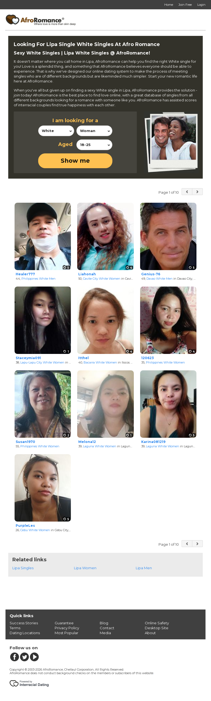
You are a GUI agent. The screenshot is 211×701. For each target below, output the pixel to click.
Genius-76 (150, 274)
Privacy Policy (67, 628)
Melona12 (87, 442)
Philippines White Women (165, 362)
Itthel (83, 358)
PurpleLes (25, 525)
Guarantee (64, 623)
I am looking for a (75, 121)
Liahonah (87, 274)
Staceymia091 (28, 358)
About (150, 633)
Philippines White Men (38, 279)
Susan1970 (25, 442)
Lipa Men (144, 568)
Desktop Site (156, 628)
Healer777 (25, 274)
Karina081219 (153, 442)
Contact (107, 628)
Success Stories (24, 623)
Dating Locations (25, 633)
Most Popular (66, 633)
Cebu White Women (35, 530)
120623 (147, 358)
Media (105, 633)
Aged (65, 144)
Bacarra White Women (100, 362)
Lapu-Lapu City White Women (42, 362)
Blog (104, 623)
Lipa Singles (23, 568)
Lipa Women (85, 568)
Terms (15, 628)
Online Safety (157, 623)
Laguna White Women (99, 446)
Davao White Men (159, 279)
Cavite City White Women (101, 279)
